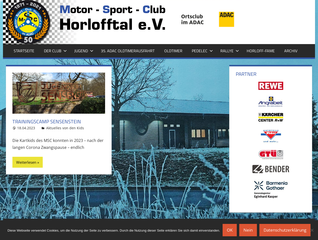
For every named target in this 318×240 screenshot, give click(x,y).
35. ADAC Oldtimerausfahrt (128, 51)
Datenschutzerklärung (285, 230)
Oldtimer (173, 51)
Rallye (229, 51)
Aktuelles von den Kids (65, 128)
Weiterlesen (26, 162)
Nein (248, 230)
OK (230, 230)
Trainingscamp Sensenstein (46, 121)
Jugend (83, 51)
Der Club (55, 51)
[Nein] (311, 230)
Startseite (24, 51)
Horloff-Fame (261, 51)
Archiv (290, 51)
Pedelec (202, 51)
